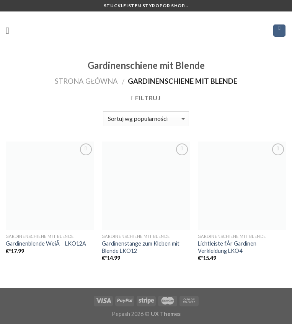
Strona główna (86, 81)
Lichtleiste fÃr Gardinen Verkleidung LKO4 (227, 247)
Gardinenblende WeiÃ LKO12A (46, 243)
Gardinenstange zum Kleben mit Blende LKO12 (140, 247)
